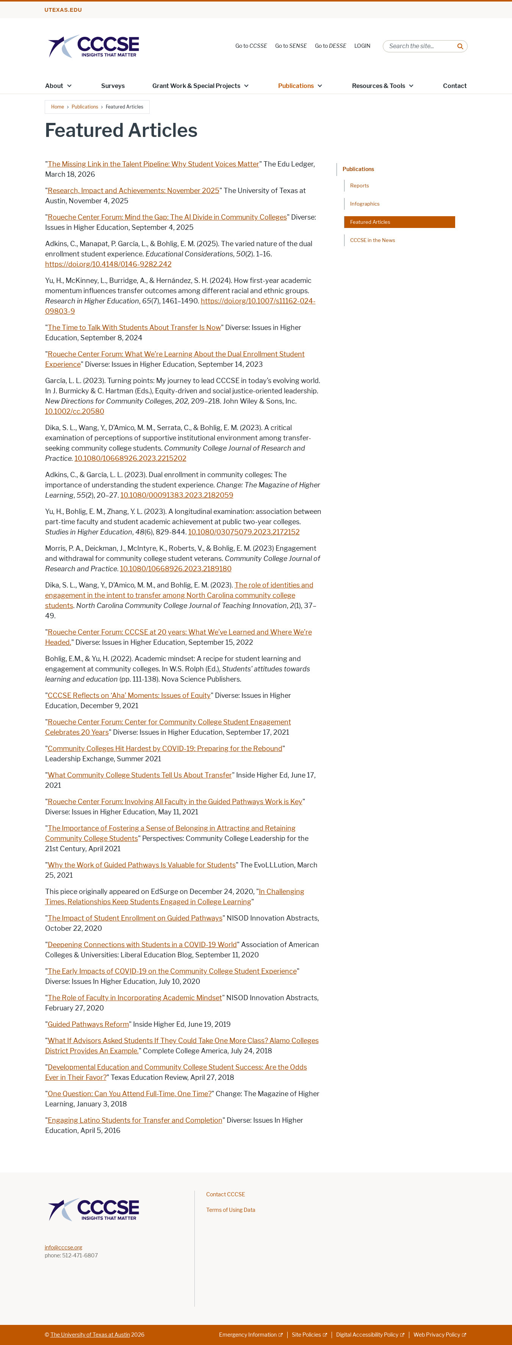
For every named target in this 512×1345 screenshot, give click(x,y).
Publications (296, 86)
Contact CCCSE (225, 1194)
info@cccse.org (63, 1247)
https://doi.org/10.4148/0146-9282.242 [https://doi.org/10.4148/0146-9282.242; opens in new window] (108, 264)
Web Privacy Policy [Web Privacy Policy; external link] (436, 1335)
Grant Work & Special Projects (196, 86)
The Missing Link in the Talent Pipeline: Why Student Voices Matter (153, 164)
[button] (69, 85)
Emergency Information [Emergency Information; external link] (248, 1335)
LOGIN (362, 46)
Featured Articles (370, 222)
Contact (455, 86)
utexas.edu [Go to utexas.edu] (63, 10)
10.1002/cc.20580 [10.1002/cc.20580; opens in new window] (74, 411)
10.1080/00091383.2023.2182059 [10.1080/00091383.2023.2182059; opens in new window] (177, 495)
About (54, 86)
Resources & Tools (378, 86)
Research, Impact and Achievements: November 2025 (133, 191)
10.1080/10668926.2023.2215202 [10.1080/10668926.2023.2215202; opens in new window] (130, 458)
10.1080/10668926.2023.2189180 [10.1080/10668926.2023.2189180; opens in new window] (176, 569)
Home (57, 107)
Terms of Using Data (230, 1210)
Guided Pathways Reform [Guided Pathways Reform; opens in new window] (88, 1024)
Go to (251, 46)
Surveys (113, 86)
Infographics (365, 204)
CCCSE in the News (372, 240)
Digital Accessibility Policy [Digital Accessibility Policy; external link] (367, 1335)
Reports (359, 185)
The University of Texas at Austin (90, 1335)
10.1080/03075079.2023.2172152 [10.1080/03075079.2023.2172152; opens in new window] (244, 532)
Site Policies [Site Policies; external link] (306, 1335)
